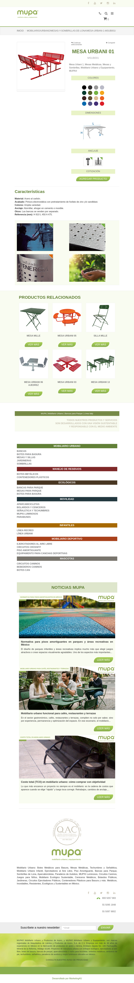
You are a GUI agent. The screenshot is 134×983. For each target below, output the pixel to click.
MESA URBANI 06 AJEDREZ (33, 385)
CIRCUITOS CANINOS (28, 563)
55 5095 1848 (109, 905)
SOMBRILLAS (24, 464)
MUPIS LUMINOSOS (27, 514)
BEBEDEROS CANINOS (29, 567)
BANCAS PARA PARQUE (30, 487)
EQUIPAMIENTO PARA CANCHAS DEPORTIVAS (42, 553)
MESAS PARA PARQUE (29, 491)
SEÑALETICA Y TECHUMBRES (33, 510)
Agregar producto (93, 179)
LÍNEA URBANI (25, 533)
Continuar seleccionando (76, 44)
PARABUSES (24, 517)
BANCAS (21, 451)
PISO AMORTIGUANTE (29, 550)
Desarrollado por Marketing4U (67, 978)
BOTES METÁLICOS (27, 474)
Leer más (103, 797)
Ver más (33, 344)
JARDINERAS (24, 460)
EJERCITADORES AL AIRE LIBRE (34, 544)
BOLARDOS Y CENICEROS (31, 507)
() (106, 19)
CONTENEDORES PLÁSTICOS (33, 477)
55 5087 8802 (109, 911)
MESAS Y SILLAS (26, 457)
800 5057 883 (109, 898)
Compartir (110, 43)
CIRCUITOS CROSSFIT (29, 547)
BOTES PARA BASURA (29, 454)
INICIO (20, 31)
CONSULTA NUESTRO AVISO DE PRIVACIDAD (67, 960)
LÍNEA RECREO (25, 530)
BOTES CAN (23, 570)
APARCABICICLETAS (28, 504)
